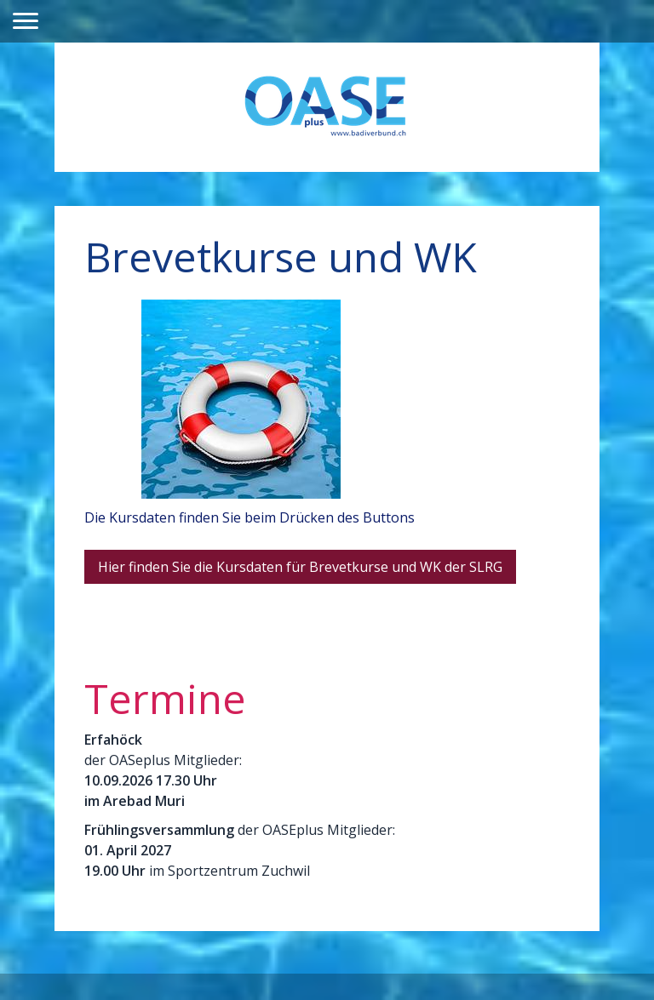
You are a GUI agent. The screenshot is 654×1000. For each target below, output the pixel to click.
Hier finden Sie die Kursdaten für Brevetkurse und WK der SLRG (300, 566)
